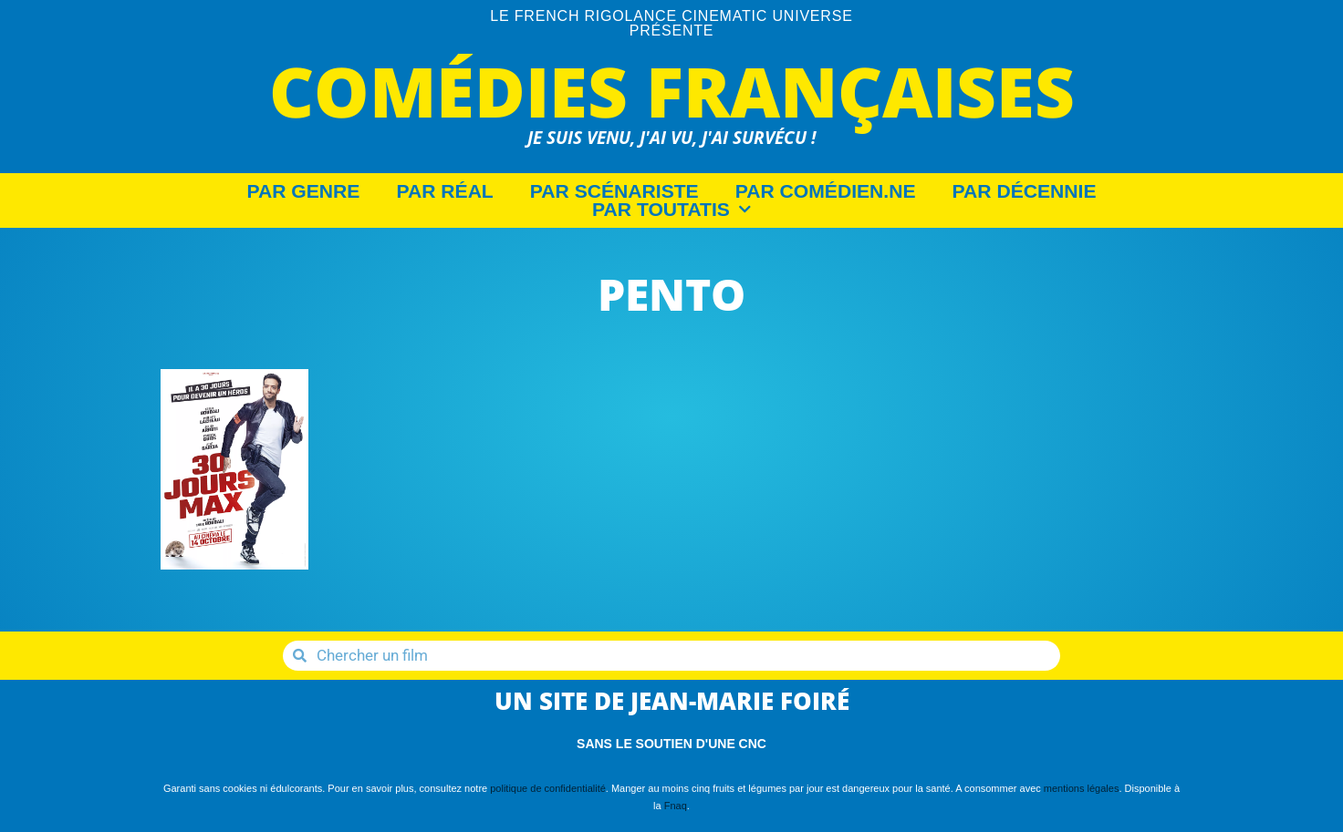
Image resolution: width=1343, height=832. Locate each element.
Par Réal (444, 191)
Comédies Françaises (672, 91)
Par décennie (1025, 191)
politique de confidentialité (548, 788)
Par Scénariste (614, 191)
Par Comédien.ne (825, 191)
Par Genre (303, 191)
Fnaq (675, 805)
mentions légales (1081, 788)
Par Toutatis (671, 209)
